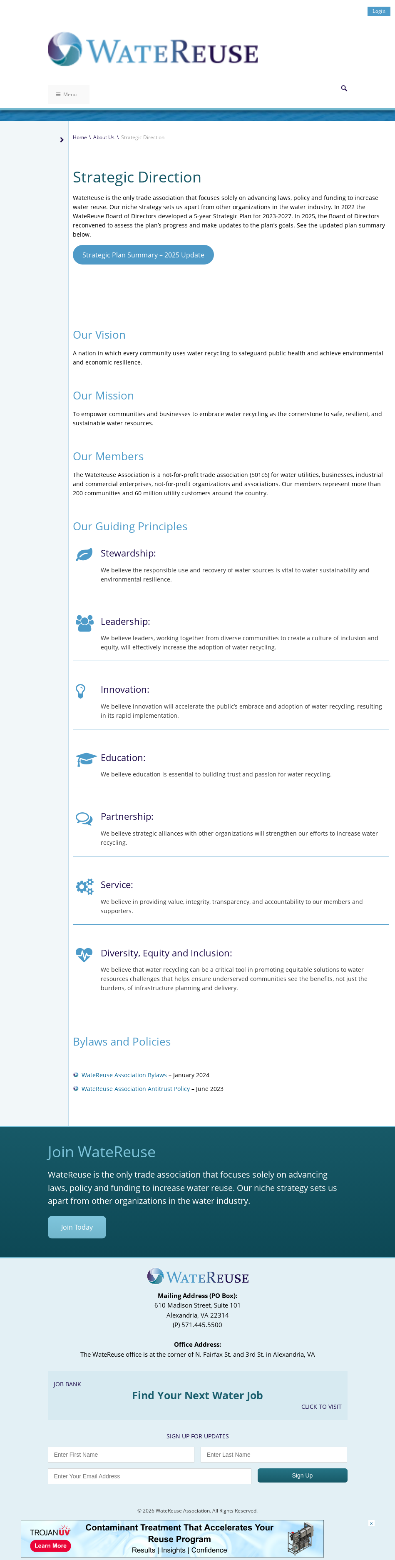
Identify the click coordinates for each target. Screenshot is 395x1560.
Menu (66, 94)
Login (379, 11)
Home (80, 137)
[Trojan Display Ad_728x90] (172, 1555)
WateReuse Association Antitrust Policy (136, 1089)
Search (344, 88)
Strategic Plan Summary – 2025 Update (143, 255)
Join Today (77, 1227)
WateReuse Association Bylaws (124, 1075)
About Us (103, 137)
